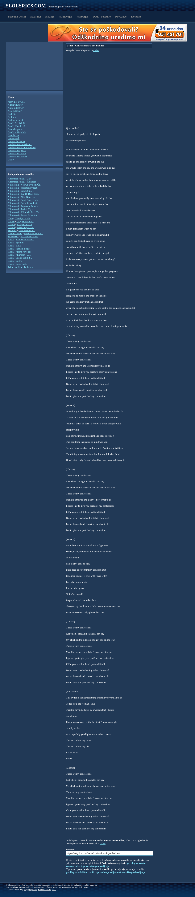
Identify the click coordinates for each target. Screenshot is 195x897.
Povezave (121, 16)
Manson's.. (13, 236)
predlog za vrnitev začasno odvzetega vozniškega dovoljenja (106, 864)
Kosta (11, 239)
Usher (96, 50)
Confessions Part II (17, 156)
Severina (12, 230)
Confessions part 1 (17, 150)
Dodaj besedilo (102, 16)
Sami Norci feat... (30, 200)
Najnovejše (65, 16)
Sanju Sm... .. (27, 190)
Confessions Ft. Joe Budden (21, 147)
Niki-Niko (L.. (28, 196)
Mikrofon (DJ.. (23, 254)
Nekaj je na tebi (23, 218)
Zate (29, 178)
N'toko (11, 221)
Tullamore (29, 267)
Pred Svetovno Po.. (33, 233)
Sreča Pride (21, 263)
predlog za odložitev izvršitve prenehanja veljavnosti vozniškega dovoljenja (106, 872)
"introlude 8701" (16, 107)
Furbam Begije (23, 248)
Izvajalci (35, 16)
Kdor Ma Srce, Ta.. (30, 212)
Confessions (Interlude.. (20, 144)
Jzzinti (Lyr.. (27, 209)
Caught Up (13, 135)
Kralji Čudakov (24, 224)
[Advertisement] (28, 32)
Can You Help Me (17, 132)
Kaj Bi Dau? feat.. (30, 193)
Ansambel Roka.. (16, 178)
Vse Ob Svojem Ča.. (31, 184)
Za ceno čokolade (29, 236)
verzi (54, 889)
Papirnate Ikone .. (30, 206)
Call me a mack (15, 120)
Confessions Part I (17, 153)
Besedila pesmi (17, 16)
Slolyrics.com (26, 5)
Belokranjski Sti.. (25, 227)
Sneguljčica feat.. (29, 203)
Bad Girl (12, 113)
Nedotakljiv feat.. (29, 187)
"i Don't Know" (15, 104)
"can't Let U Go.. (16, 101)
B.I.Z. (19, 245)
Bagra (19, 260)
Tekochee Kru (15, 267)
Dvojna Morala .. (25, 221)
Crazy (11, 159)
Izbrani (11, 224)
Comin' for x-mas (16, 141)
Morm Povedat (23, 251)
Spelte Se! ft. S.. (24, 257)
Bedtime (12, 117)
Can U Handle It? (16, 126)
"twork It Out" (15, 110)
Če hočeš (31, 181)
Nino (10, 218)
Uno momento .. (27, 230)
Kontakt (136, 16)
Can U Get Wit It (16, 123)
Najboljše (82, 16)
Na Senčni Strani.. (25, 239)
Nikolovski (13, 184)
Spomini (20, 242)
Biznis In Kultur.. (29, 215)
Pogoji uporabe (30, 889)
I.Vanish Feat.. (15, 233)
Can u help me (15, 129)
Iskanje (49, 16)
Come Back (13, 138)
